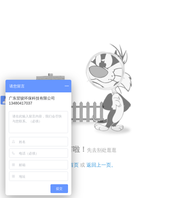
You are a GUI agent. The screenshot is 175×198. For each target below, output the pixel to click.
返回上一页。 (101, 165)
